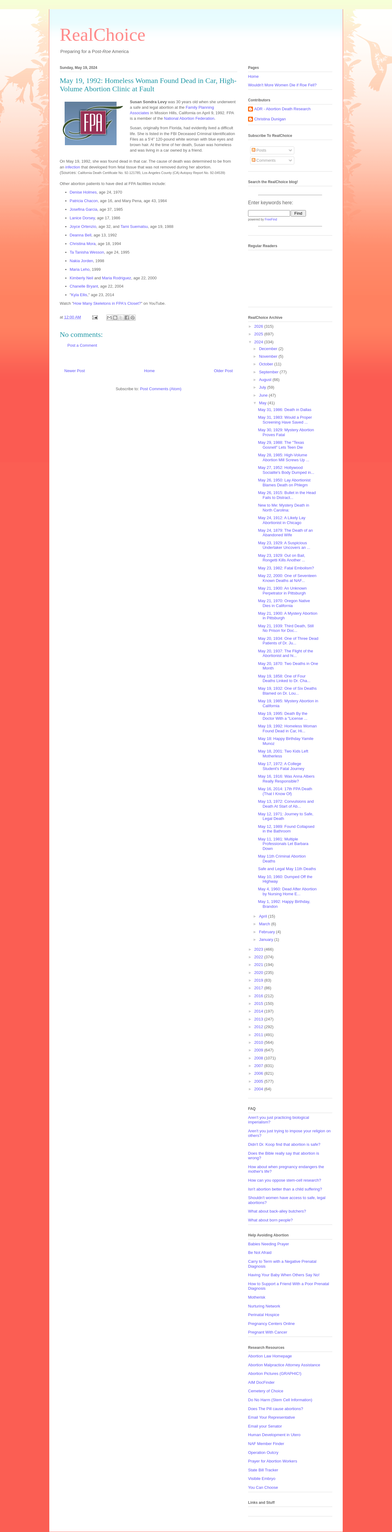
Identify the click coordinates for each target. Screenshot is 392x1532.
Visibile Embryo (261, 1478)
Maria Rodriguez (116, 278)
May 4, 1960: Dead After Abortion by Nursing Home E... (287, 891)
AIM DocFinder (261, 1382)
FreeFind (271, 219)
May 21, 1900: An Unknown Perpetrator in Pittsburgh (282, 590)
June (264, 395)
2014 (259, 1011)
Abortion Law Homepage (270, 1356)
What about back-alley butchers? (277, 1211)
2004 (259, 1089)
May (263, 403)
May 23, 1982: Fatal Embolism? (286, 568)
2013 (259, 1019)
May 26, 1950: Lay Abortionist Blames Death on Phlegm (284, 482)
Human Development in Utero (274, 1434)
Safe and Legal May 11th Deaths (287, 868)
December (269, 348)
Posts (259, 150)
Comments (264, 160)
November (269, 356)
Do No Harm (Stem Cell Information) (280, 1400)
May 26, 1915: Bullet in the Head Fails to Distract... (287, 495)
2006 (259, 1073)
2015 (259, 1003)
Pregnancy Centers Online (271, 1323)
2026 (259, 326)
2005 (259, 1081)
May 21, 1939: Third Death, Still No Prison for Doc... (286, 628)
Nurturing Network (264, 1306)
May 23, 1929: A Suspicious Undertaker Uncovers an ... (284, 545)
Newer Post (74, 370)
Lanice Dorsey (82, 218)
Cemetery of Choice (265, 1391)
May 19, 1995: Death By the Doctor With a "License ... (282, 716)
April (263, 916)
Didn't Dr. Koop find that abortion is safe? (284, 1144)
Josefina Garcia (83, 209)
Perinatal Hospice (263, 1314)
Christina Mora (83, 243)
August (266, 379)
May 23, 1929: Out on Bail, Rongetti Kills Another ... (281, 558)
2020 (259, 972)
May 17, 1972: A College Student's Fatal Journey (281, 766)
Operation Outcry (263, 1452)
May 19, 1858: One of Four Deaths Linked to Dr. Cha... (284, 678)
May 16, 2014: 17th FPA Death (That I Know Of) (285, 791)
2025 (259, 334)
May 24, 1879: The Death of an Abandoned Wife (285, 533)
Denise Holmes (83, 192)
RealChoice (102, 35)
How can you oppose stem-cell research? (284, 1180)
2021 (259, 964)
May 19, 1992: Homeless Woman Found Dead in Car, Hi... (287, 728)
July (263, 387)
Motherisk (256, 1297)
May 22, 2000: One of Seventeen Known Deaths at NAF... (287, 578)
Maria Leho (80, 269)
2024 (259, 342)
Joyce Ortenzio (83, 226)
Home (149, 370)
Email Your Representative (271, 1417)
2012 (259, 1026)
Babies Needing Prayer (268, 1244)
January (266, 939)
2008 (259, 1058)
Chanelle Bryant (84, 286)
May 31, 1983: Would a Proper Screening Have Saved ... (285, 420)
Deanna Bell (81, 235)
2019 (259, 980)
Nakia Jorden (81, 260)
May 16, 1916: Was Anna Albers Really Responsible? (286, 778)
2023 (259, 949)
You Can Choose (263, 1487)
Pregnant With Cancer (267, 1332)
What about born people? (270, 1220)
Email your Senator (265, 1426)
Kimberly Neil (81, 278)
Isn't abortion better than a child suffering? (285, 1189)
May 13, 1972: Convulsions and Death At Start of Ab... (286, 804)
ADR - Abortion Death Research (282, 109)
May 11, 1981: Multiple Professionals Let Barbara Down (283, 844)
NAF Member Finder (266, 1443)
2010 (259, 1042)
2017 (259, 988)
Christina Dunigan (270, 119)
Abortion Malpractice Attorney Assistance (284, 1365)
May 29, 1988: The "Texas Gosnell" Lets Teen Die (281, 445)
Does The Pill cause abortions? (275, 1408)
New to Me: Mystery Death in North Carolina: (283, 507)
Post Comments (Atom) (160, 389)
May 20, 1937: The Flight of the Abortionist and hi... (285, 653)
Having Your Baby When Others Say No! (283, 1275)
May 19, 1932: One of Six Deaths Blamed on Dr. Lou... (287, 691)
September (269, 372)
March (265, 924)
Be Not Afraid (260, 1252)
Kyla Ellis (79, 294)
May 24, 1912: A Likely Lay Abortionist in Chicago (281, 520)
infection (72, 167)
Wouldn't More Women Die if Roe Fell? (282, 85)
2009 (259, 1050)
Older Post (223, 370)
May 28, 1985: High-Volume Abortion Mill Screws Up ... (283, 457)
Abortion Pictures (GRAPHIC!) (274, 1373)
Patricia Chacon (84, 200)
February (267, 932)
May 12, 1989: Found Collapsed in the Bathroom (286, 829)
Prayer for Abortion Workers (272, 1461)
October (266, 364)
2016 (259, 996)
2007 (259, 1065)
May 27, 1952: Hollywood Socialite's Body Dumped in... (286, 470)
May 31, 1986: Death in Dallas (284, 409)
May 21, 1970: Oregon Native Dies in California (284, 603)
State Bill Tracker (263, 1470)
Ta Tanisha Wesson (87, 252)
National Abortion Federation (189, 118)
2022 (259, 957)
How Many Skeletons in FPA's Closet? (107, 303)
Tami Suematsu (134, 226)
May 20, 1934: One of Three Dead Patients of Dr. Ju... (288, 641)
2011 (259, 1034)
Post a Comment (82, 345)
